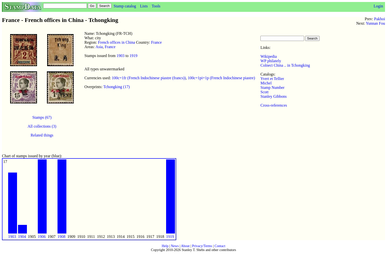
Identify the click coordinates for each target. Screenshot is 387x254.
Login (378, 6)
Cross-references (273, 105)
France (156, 42)
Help (165, 246)
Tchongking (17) (116, 87)
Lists (144, 6)
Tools (156, 6)
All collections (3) (42, 126)
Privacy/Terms (202, 246)
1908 (61, 236)
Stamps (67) (42, 117)
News (175, 246)
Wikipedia (268, 56)
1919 (133, 56)
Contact (219, 246)
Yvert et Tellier (272, 79)
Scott (264, 92)
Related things (42, 135)
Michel (265, 83)
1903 (120, 56)
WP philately (270, 61)
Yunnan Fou (375, 23)
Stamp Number (272, 87)
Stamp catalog (125, 6)
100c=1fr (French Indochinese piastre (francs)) (149, 78)
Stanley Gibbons (273, 96)
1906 (42, 236)
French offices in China (116, 42)
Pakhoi (379, 19)
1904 (22, 236)
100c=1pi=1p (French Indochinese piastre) (221, 78)
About (185, 246)
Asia (99, 47)
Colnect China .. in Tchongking (285, 65)
